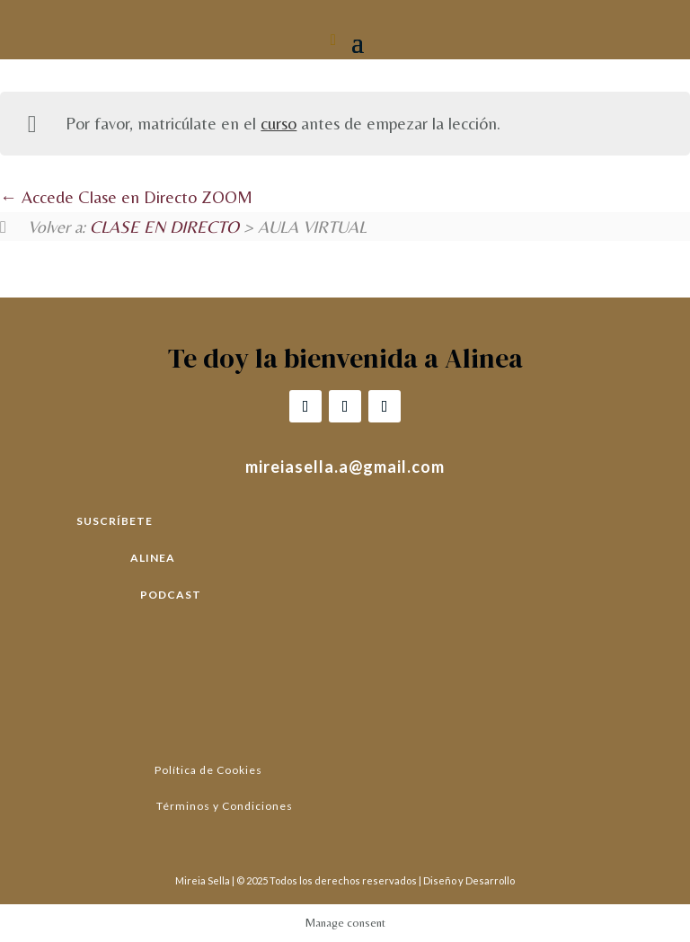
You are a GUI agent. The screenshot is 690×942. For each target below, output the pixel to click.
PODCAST (170, 594)
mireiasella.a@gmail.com (345, 466)
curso (278, 123)
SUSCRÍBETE (114, 521)
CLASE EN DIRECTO (164, 226)
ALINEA (152, 557)
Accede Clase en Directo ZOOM (126, 197)
